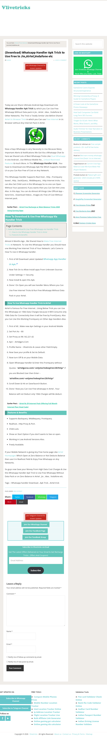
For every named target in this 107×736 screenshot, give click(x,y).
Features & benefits (19, 235)
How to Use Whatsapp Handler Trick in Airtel (29, 232)
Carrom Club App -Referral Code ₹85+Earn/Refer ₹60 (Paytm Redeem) (87, 166)
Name (9, 631)
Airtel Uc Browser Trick (15, 119)
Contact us (67, 734)
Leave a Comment (61, 60)
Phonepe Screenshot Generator (87, 193)
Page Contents (14, 226)
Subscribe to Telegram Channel (15, 708)
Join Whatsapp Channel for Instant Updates (35, 66)
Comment (11, 594)
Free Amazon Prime (83, 205)
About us (57, 734)
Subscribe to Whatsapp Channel (15, 699)
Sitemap (89, 734)
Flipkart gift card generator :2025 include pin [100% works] (87, 178)
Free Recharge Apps (83, 211)
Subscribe (36, 570)
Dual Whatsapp (58, 156)
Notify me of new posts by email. (21, 662)
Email (9, 644)
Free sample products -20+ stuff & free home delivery (87, 147)
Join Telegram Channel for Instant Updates (35, 517)
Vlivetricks (15, 7)
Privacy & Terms (78, 734)
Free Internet (52, 119)
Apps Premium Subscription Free (88, 217)
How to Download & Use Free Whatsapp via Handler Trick (33, 229)
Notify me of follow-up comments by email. (25, 657)
